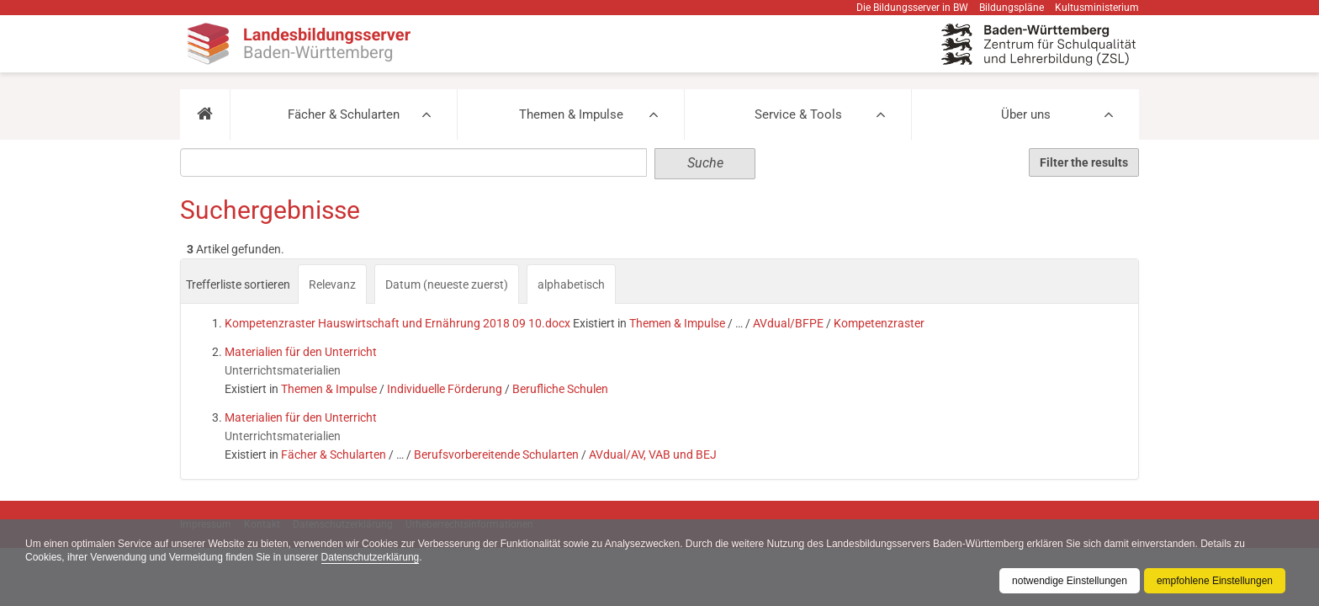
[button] (205, 114)
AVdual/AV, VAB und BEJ (653, 454)
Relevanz (332, 284)
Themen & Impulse (571, 114)
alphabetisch (571, 284)
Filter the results (1084, 162)
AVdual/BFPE (788, 323)
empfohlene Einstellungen (1215, 581)
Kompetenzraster (879, 323)
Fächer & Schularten (344, 114)
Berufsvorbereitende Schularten (496, 454)
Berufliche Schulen (560, 389)
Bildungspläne (1011, 7)
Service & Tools (798, 114)
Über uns (1026, 114)
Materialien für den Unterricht (301, 352)
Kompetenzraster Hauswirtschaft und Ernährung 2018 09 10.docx (397, 323)
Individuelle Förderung (444, 389)
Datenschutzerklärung (370, 557)
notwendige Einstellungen (1069, 581)
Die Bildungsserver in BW (912, 7)
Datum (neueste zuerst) (446, 284)
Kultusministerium (1097, 7)
